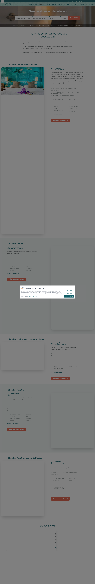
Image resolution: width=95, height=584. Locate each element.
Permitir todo (69, 296)
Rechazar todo (69, 293)
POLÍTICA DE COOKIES (32, 296)
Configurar (69, 290)
